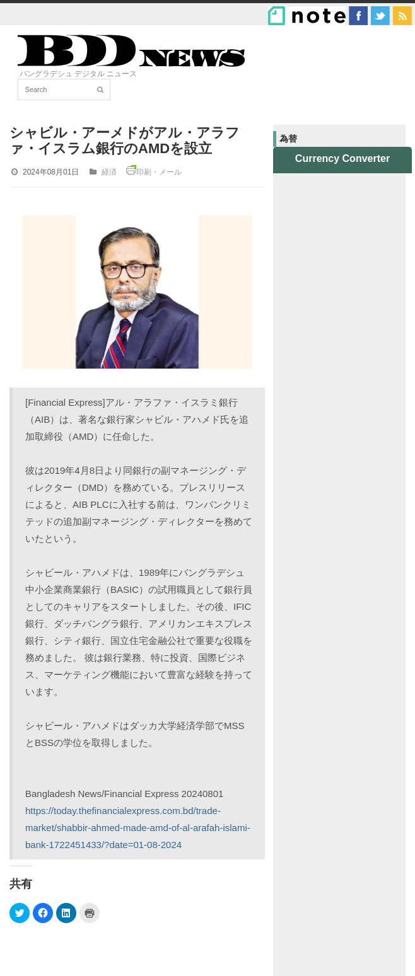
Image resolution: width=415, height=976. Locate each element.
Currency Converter (342, 158)
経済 (109, 172)
